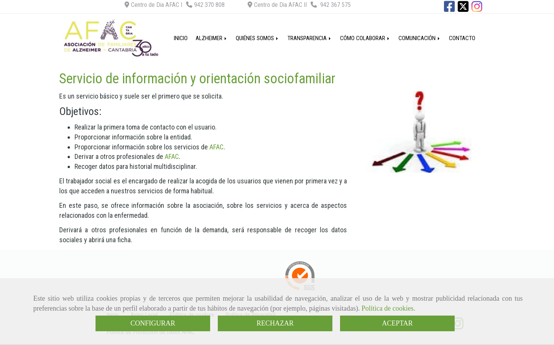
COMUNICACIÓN (419, 38)
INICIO (181, 38)
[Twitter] (463, 9)
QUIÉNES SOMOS (257, 38)
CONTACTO (462, 38)
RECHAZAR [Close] (274, 323)
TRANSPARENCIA (309, 38)
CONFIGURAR (152, 323)
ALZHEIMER (212, 38)
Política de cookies (387, 308)
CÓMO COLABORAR (365, 38)
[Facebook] (449, 9)
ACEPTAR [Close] (397, 323)
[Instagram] (476, 9)
